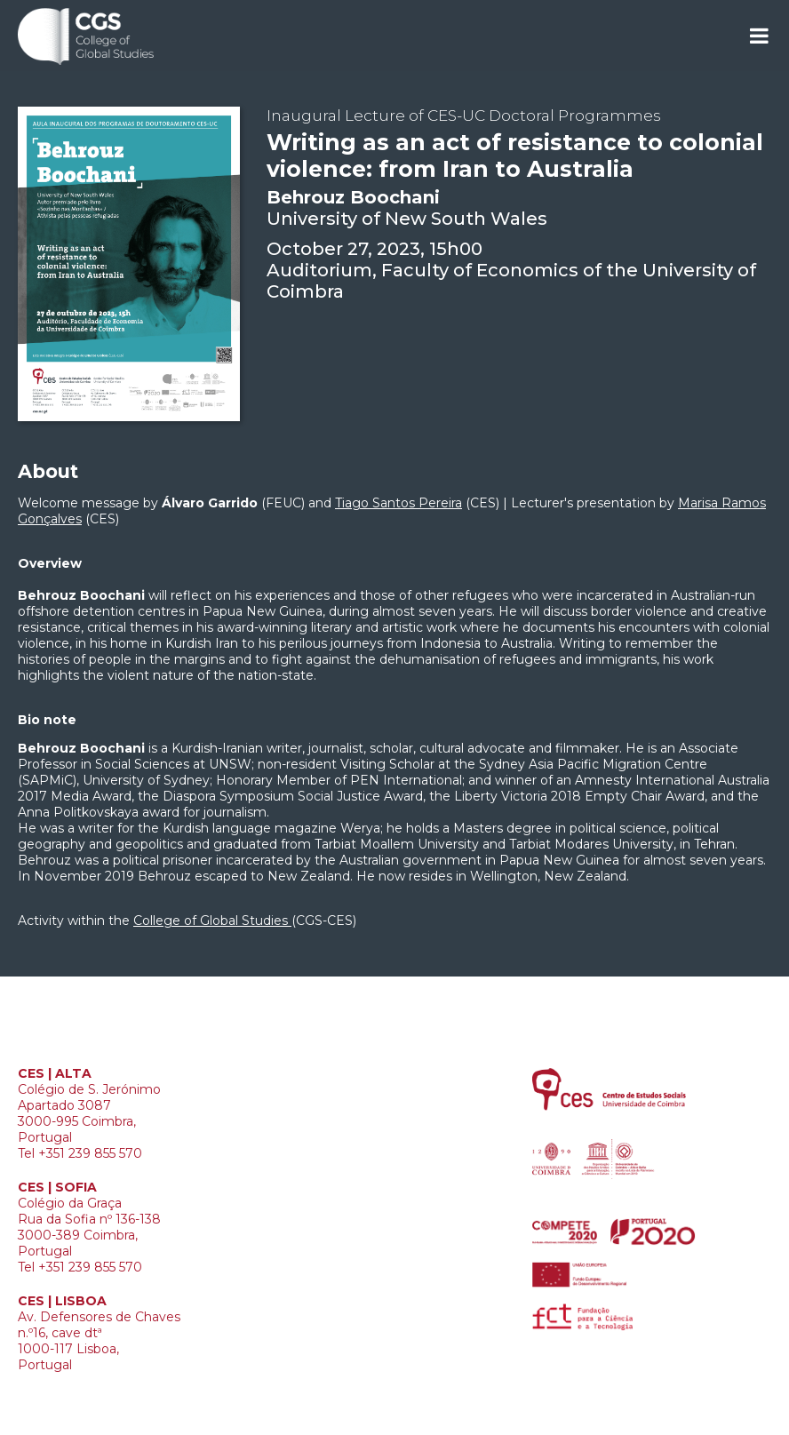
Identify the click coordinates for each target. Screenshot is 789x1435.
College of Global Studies (212, 921)
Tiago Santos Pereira (398, 503)
